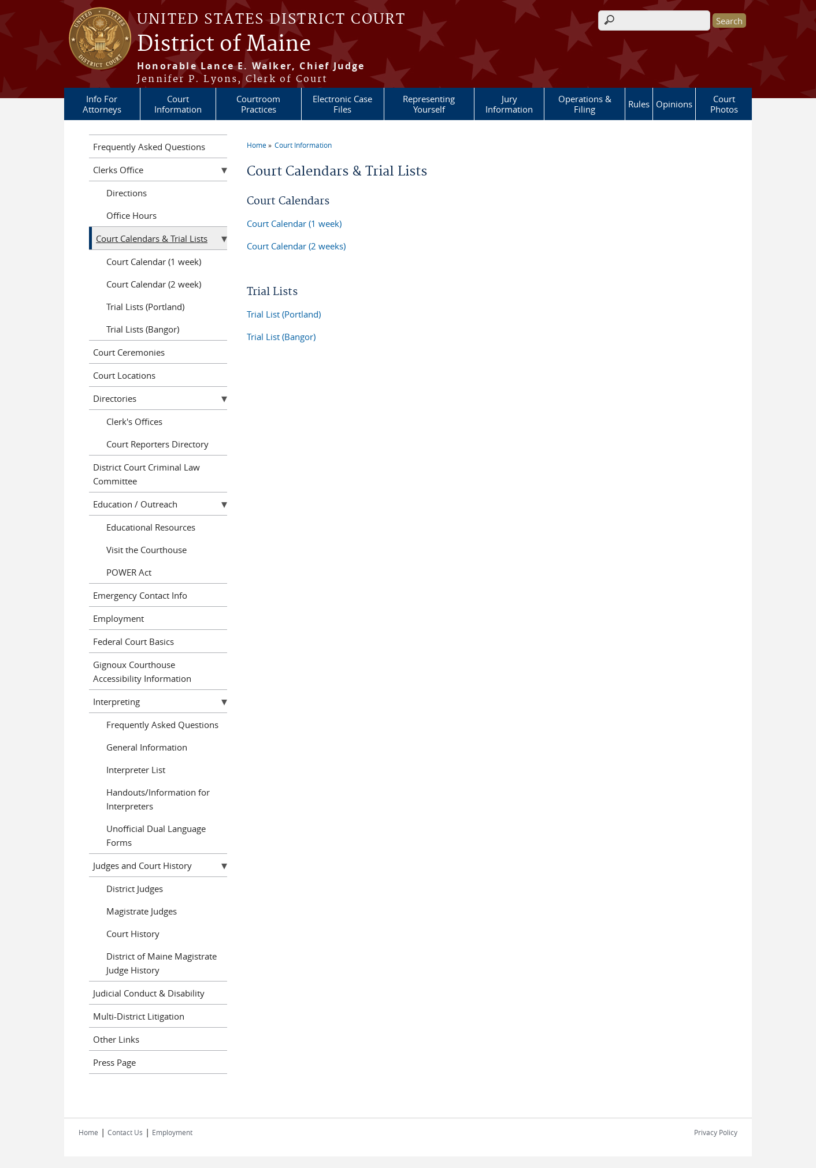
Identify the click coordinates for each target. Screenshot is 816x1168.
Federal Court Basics (133, 641)
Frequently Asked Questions (149, 146)
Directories (114, 398)
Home (256, 145)
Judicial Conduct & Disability (149, 993)
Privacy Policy (715, 1132)
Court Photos (724, 104)
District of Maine (224, 44)
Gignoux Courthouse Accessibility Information (142, 671)
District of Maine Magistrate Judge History (161, 963)
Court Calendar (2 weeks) (296, 246)
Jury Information (509, 104)
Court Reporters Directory (157, 444)
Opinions (674, 104)
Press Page (114, 1062)
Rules (639, 104)
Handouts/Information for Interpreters (158, 799)
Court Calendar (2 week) (153, 284)
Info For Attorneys (102, 104)
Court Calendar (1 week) (294, 223)
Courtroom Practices (258, 104)
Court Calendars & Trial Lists (151, 238)
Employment (118, 618)
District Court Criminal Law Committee (146, 474)
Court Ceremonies (129, 352)
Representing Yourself (429, 104)
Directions (126, 193)
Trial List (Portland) (284, 314)
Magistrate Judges (141, 911)
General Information (146, 747)
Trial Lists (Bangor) (142, 329)
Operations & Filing (584, 104)
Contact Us (125, 1132)
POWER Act (128, 572)
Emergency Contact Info (140, 595)
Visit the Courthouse (146, 549)
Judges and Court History (142, 865)
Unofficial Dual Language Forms (156, 835)
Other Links (116, 1039)
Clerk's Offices (134, 421)
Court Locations (124, 375)
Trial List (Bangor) (281, 336)
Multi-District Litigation (138, 1016)
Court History (133, 933)
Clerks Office (118, 170)
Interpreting (116, 701)
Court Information (178, 104)
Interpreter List (135, 769)
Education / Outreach (135, 504)
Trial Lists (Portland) (145, 306)
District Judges (134, 888)
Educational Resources (150, 527)
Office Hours (131, 215)
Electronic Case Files (342, 104)
